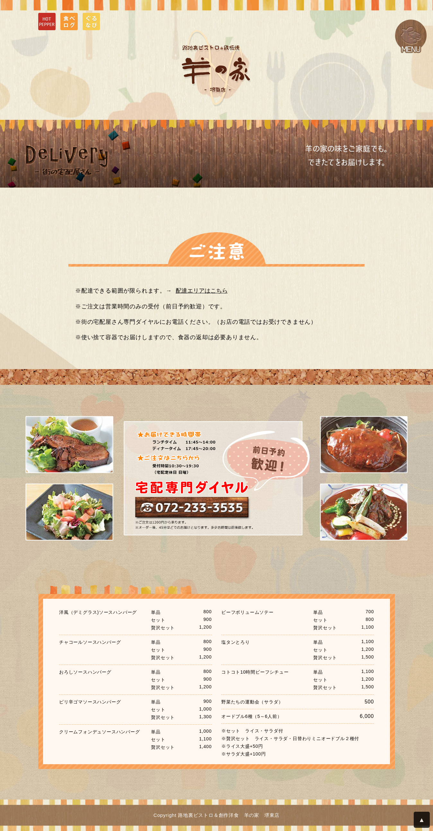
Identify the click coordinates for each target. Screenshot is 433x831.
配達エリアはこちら (202, 290)
